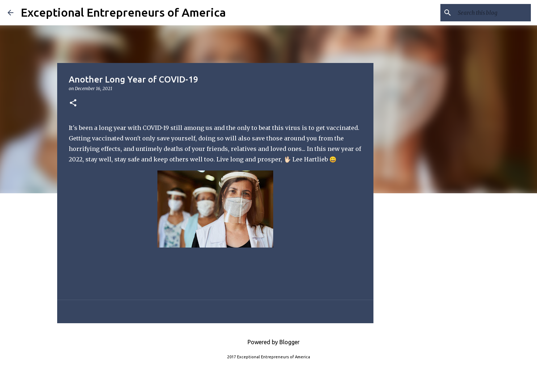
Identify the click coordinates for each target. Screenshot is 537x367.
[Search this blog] (493, 12)
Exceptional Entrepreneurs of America (123, 12)
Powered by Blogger (268, 342)
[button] (73, 103)
